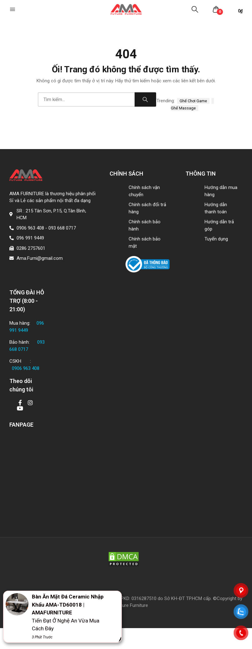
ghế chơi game (193, 101)
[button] (13, 9)
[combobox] (86, 99)
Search (145, 99)
